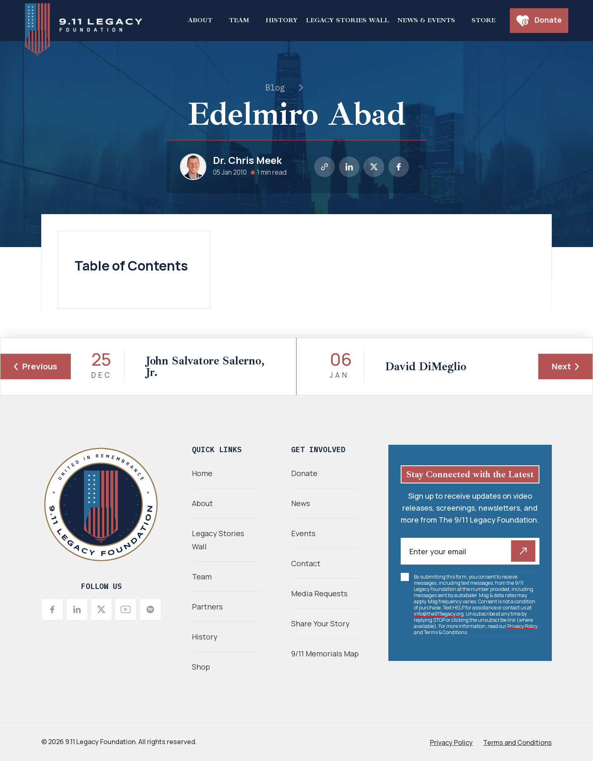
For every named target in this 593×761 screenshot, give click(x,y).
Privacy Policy (522, 626)
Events (303, 533)
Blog (275, 87)
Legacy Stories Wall (347, 20)
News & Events (426, 20)
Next (565, 366)
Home (202, 473)
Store (483, 20)
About (200, 20)
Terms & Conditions (445, 632)
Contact (305, 563)
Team (239, 20)
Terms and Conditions (517, 742)
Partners (207, 607)
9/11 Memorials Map (325, 653)
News (300, 503)
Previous (35, 366)
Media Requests (319, 593)
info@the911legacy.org (439, 613)
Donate (539, 20)
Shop (201, 667)
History (282, 20)
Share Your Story (320, 623)
